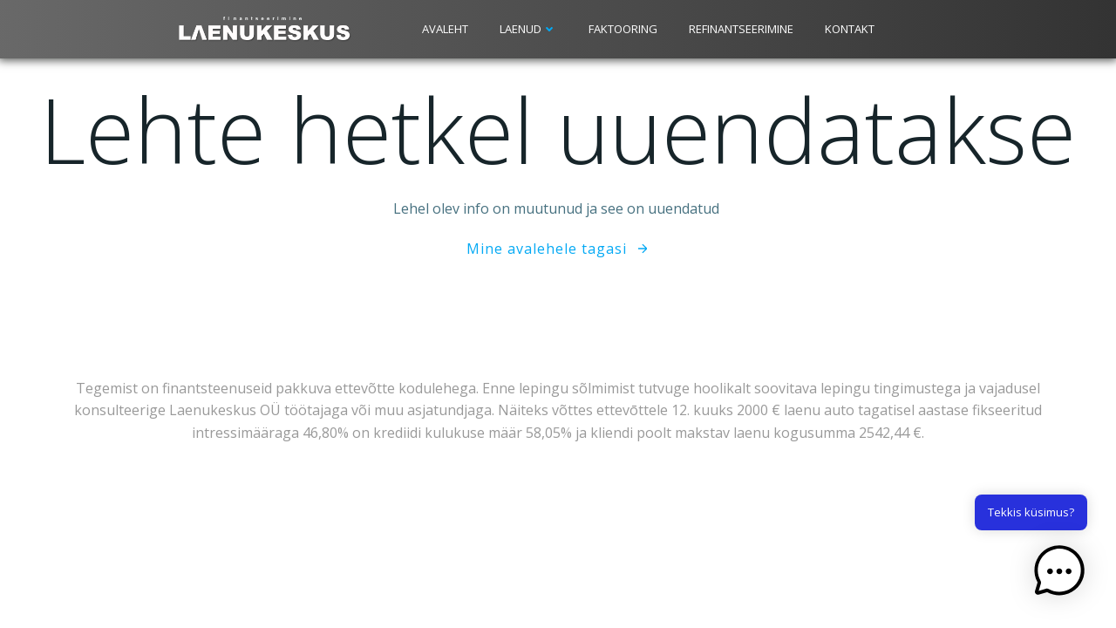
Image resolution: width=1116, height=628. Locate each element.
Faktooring (623, 29)
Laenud (528, 29)
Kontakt (849, 29)
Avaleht (445, 29)
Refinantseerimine (741, 29)
